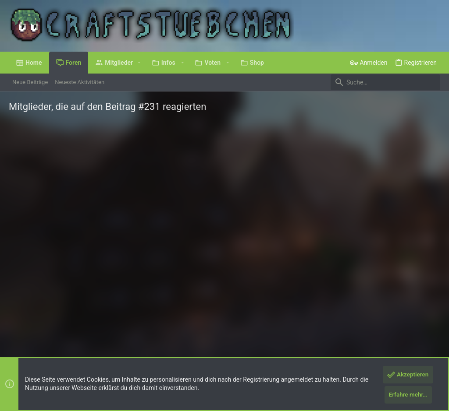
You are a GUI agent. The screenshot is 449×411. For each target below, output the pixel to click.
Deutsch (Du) (31, 321)
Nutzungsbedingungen (291, 321)
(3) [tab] (25, 154)
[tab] (62, 155)
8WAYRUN (114, 351)
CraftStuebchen (122, 263)
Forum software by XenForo (79, 344)
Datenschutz (340, 321)
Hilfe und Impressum (388, 321)
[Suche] (385, 82)
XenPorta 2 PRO (29, 351)
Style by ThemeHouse (181, 344)
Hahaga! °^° (159, 224)
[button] (139, 63)
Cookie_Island (63, 255)
